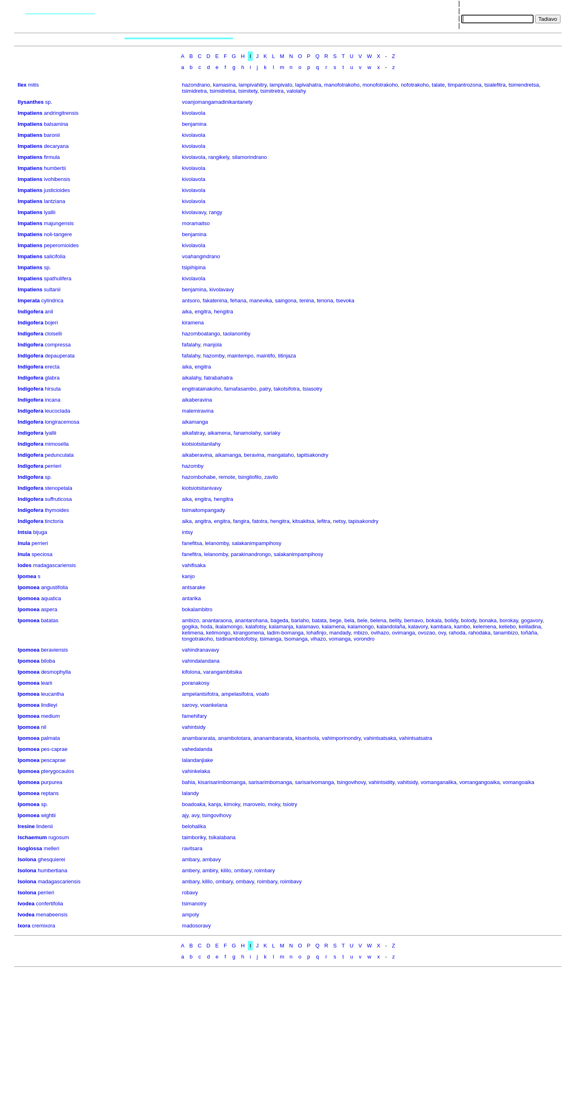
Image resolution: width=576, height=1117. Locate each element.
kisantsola (307, 738)
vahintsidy (194, 727)
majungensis (59, 223)
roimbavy (291, 881)
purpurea (51, 782)
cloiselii (53, 334)
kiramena (193, 322)
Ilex (22, 85)
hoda (206, 626)
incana (52, 400)
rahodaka (479, 633)
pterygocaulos (57, 771)
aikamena (218, 433)
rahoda (457, 633)
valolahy (296, 91)
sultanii (52, 289)
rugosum (58, 837)
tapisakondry (363, 521)
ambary (190, 859)
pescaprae (53, 760)
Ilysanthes (31, 102)
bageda (279, 620)
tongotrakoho (197, 639)
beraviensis (54, 650)
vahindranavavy (200, 650)
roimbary (264, 870)
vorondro (364, 639)
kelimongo (218, 633)
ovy (442, 633)
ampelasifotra (237, 694)
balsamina (56, 124)
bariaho (300, 620)
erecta (52, 367)
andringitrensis (61, 113)
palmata (50, 738)
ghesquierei (51, 859)
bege (335, 620)
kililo (226, 870)
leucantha (52, 694)
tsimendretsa (524, 85)
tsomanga (295, 639)
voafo (262, 694)
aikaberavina (197, 400)
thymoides (57, 510)
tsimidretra (194, 91)
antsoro (191, 300)
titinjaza (287, 356)
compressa (58, 345)
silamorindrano (249, 157)
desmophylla (56, 672)
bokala (434, 620)
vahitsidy (408, 782)
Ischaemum (32, 837)
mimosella (57, 444)
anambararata (198, 738)
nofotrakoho (415, 85)
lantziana (54, 201)
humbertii (55, 168)
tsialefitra (494, 85)
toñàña (529, 633)
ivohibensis (57, 179)
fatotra (259, 521)
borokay (509, 620)
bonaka (488, 620)
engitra (203, 311)
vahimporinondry (341, 738)
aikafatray (193, 433)
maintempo (240, 356)
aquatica (51, 598)
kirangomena (249, 633)
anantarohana (251, 620)
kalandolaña (391, 626)
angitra (203, 521)
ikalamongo (229, 626)
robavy (190, 892)
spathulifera (57, 278)
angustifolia (54, 587)
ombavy (245, 881)
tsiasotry (312, 389)
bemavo (413, 620)
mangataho (280, 455)
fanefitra (191, 554)
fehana (238, 300)
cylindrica (52, 300)
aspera (49, 609)
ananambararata (273, 738)
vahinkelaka (196, 771)
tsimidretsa (223, 91)
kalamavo (307, 626)
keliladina (530, 626)
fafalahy (191, 345)
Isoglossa (30, 848)
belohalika (194, 826)
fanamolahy (247, 433)
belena (378, 620)
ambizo (190, 620)
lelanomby (217, 543)
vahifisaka (194, 565)
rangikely (218, 157)
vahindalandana (201, 661)
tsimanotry (194, 903)
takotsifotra (287, 389)
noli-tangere (58, 234)
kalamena (333, 626)
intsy (187, 532)
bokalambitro (197, 609)
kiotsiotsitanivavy (202, 488)
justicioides (57, 190)
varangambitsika (222, 672)
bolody (468, 620)
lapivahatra (308, 85)
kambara (441, 626)
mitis (33, 85)
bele (362, 620)
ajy (185, 815)
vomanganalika (438, 782)
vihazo (318, 639)
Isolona (27, 859)
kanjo (188, 576)
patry (265, 389)
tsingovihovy (351, 782)
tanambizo (506, 633)
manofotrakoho (342, 85)
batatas (49, 620)
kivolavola (193, 113)
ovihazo (380, 633)
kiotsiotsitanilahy (201, 444)
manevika (260, 300)
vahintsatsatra (415, 738)
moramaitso (196, 223)
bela (349, 620)
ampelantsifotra (200, 694)
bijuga (40, 532)
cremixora (43, 926)
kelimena (192, 633)
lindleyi (49, 705)
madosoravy (196, 926)
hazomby (214, 356)
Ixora (24, 926)
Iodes (24, 565)
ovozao (426, 633)
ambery (190, 870)
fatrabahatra (218, 378)
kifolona (191, 672)
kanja (214, 804)
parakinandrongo (251, 554)
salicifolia (55, 256)
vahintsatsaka (380, 738)
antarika (191, 598)
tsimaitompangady (203, 510)
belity (395, 620)
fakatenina (214, 300)
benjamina (194, 124)
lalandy (190, 793)
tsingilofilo (249, 477)
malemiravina (197, 411)
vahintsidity (381, 782)
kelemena (484, 626)
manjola (212, 345)
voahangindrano (201, 256)
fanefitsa (192, 543)
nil (43, 727)
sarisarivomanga (314, 782)
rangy (215, 212)
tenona (325, 300)
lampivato (280, 85)
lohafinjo (316, 633)
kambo (462, 626)
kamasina (224, 85)
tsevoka (345, 300)
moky (274, 804)
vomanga (340, 639)
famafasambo (240, 389)
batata (319, 620)
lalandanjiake (197, 760)
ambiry (210, 870)
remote (226, 477)
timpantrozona (464, 85)
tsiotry (290, 804)
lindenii (44, 826)
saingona (286, 300)
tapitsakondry (312, 455)
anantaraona (217, 620)
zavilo (271, 477)
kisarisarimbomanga (221, 782)
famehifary (194, 716)
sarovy (189, 705)
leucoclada (57, 411)
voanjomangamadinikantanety (217, 102)
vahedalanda (197, 749)
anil (49, 311)
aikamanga (195, 422)
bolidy (451, 620)
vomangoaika (518, 782)
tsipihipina (194, 267)
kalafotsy (255, 626)
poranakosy (195, 683)
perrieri (53, 466)
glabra (52, 378)
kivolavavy (194, 212)
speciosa (41, 554)
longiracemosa (62, 422)
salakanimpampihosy (256, 543)
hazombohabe (199, 477)
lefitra (323, 521)
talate (438, 85)
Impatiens (30, 113)
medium (50, 716)
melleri (51, 848)
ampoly (190, 914)
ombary (242, 870)
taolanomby (236, 334)
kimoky (232, 804)
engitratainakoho (201, 389)
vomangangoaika (479, 782)
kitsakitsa (303, 521)
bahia (188, 782)
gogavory (532, 620)
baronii (52, 135)
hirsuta (53, 389)
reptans (49, 793)
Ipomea (27, 576)
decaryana (56, 146)
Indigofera (30, 311)
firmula (52, 157)
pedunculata (59, 455)
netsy (339, 521)
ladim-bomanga (285, 633)
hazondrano (196, 85)
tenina (307, 300)
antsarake (193, 587)
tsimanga (270, 639)
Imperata (29, 300)
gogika (190, 626)
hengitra (223, 311)
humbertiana (52, 870)
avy (195, 815)
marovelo (254, 804)
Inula (24, 543)
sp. (48, 102)
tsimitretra (272, 91)
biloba (48, 661)
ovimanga (403, 633)
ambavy (211, 859)
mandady (340, 633)
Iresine (26, 826)
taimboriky (194, 837)
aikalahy (191, 378)
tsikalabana (222, 837)
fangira (241, 521)
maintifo (265, 356)
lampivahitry (253, 85)
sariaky (272, 433)
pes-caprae (54, 749)
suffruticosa (58, 499)
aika (187, 311)
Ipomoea (28, 587)
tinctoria (54, 521)
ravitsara (192, 848)
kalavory (417, 626)
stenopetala (58, 488)
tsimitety (248, 91)
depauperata (60, 356)
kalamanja (281, 626)
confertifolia (49, 903)
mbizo (361, 633)
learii (46, 683)
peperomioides (61, 245)
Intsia (24, 532)
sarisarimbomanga (270, 782)
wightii (48, 815)
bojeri (51, 322)
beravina (254, 455)
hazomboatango (201, 334)
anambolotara (234, 738)
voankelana (213, 705)
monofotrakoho (380, 85)
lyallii (50, 212)
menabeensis (51, 914)
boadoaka (193, 804)
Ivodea (26, 903)
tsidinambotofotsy (236, 639)
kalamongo (361, 626)
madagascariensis (54, 565)
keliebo (507, 626)
